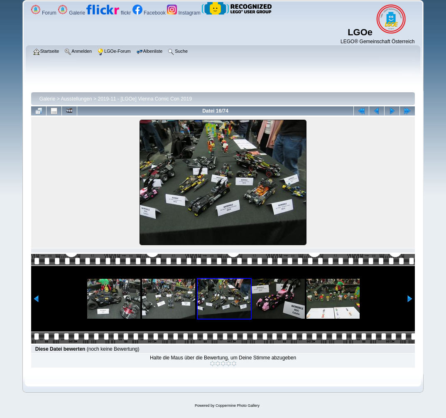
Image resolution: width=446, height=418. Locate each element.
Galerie (72, 13)
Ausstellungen (76, 99)
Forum (44, 13)
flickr (109, 13)
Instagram (184, 13)
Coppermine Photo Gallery (238, 405)
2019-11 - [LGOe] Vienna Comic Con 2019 (145, 99)
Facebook (149, 13)
